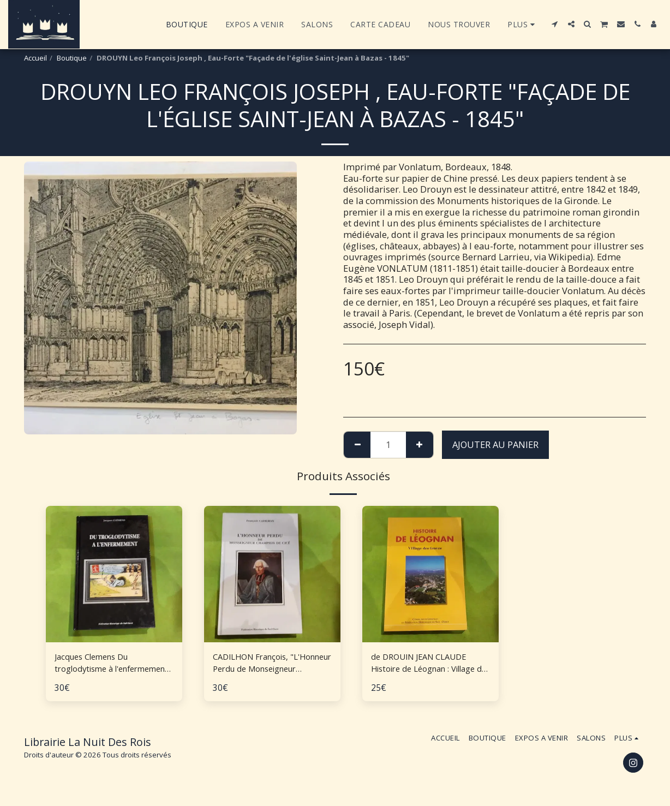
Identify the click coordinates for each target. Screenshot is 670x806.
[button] (555, 24)
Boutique (72, 58)
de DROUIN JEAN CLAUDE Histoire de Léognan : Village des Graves (424, 664)
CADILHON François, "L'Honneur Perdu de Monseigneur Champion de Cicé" (270, 664)
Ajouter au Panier (495, 444)
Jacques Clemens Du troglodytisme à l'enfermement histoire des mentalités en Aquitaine (112, 664)
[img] (430, 574)
